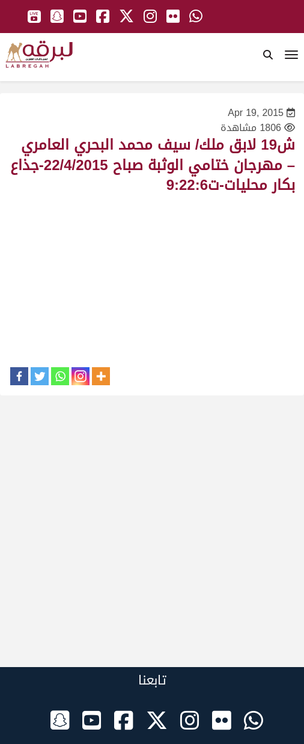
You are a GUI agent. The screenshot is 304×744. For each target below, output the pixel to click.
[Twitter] (40, 376)
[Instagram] (80, 376)
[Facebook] (19, 376)
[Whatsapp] (60, 376)
